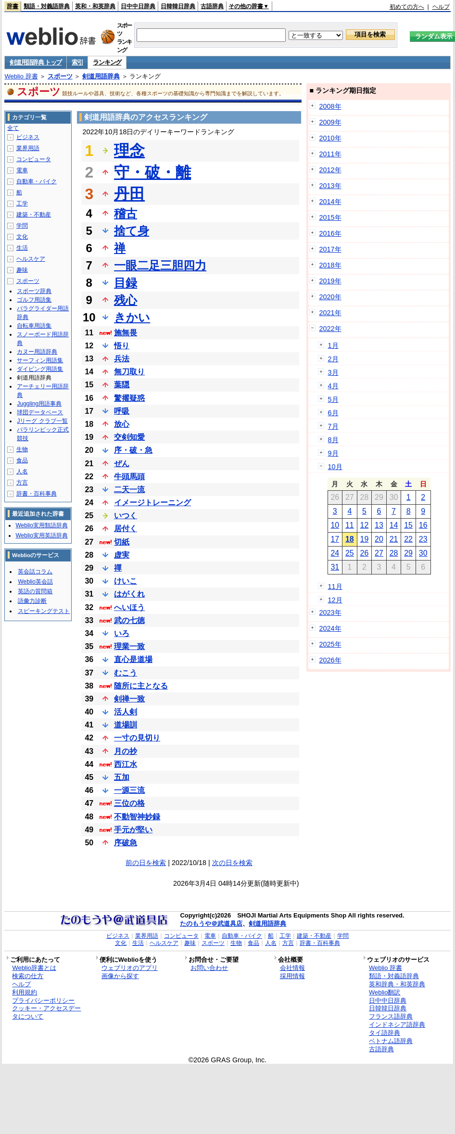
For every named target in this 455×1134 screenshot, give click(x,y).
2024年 (330, 628)
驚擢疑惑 (129, 398)
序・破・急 (133, 450)
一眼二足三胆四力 (160, 265)
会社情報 (292, 967)
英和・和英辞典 (95, 6)
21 (394, 539)
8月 (333, 440)
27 (379, 553)
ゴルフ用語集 (34, 299)
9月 (333, 453)
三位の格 (129, 803)
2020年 (330, 297)
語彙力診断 (32, 601)
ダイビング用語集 (40, 369)
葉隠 (121, 385)
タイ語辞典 (384, 1032)
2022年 (330, 328)
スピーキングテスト (44, 611)
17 (334, 539)
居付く (125, 528)
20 (379, 539)
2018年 (330, 265)
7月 (333, 426)
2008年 (330, 106)
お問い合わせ (209, 967)
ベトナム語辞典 (391, 1041)
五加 (121, 777)
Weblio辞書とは (34, 967)
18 (349, 539)
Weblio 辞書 (21, 76)
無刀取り (129, 372)
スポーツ (60, 76)
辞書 (12, 6)
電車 (22, 170)
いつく (125, 515)
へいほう (129, 607)
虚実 (121, 555)
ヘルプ (441, 6)
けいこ (125, 581)
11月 (335, 586)
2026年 (330, 660)
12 (364, 525)
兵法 (121, 359)
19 (364, 539)
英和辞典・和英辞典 (397, 984)
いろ (121, 633)
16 (423, 525)
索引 (77, 62)
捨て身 (131, 230)
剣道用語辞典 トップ (36, 62)
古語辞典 (212, 6)
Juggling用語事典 (39, 403)
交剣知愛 (129, 437)
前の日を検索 (146, 862)
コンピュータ (33, 159)
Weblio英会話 (35, 581)
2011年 (330, 154)
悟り (121, 346)
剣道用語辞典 (101, 76)
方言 (22, 482)
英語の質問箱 (35, 591)
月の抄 (125, 751)
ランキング (107, 62)
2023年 (330, 612)
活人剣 (125, 712)
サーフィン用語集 (40, 360)
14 (394, 525)
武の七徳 (129, 620)
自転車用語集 (34, 325)
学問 (22, 225)
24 (334, 553)
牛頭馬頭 (129, 476)
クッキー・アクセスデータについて (46, 1012)
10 (334, 525)
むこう (125, 673)
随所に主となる (141, 686)
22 (408, 539)
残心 (125, 299)
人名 (22, 471)
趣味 (22, 270)
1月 (333, 345)
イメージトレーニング (152, 502)
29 (408, 553)
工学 (22, 203)
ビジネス (27, 137)
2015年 (330, 217)
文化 (22, 236)
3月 (333, 372)
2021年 (330, 313)
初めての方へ (407, 6)
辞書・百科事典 (36, 493)
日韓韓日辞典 (178, 6)
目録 (125, 282)
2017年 (330, 249)
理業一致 (129, 646)
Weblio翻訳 (384, 992)
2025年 (330, 644)
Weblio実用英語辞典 (41, 535)
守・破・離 (152, 172)
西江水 (125, 764)
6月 (333, 413)
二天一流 (129, 489)
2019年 (330, 281)
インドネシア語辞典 (397, 1024)
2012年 (330, 170)
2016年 (330, 233)
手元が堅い (133, 830)
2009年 (330, 122)
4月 (333, 386)
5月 (333, 399)
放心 (121, 424)
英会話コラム (35, 571)
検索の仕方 (27, 976)
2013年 (330, 186)
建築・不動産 (33, 214)
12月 (335, 600)
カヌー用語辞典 (37, 351)
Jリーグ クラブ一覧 (42, 421)
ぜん (121, 463)
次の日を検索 (232, 862)
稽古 (125, 213)
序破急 (125, 843)
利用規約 (24, 992)
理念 (129, 150)
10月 (335, 467)
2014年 (330, 201)
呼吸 (121, 411)
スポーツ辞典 (34, 291)
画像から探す (120, 976)
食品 (22, 460)
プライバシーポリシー (43, 1000)
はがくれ (129, 594)
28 (394, 553)
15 (408, 525)
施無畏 (125, 333)
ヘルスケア (30, 258)
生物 (22, 449)
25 (349, 553)
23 (423, 539)
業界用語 (27, 148)
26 (364, 553)
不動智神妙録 (137, 817)
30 (423, 553)
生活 (22, 247)
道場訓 (125, 725)
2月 (333, 359)
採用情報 (292, 976)
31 (334, 567)
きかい (132, 317)
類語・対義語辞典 (47, 6)
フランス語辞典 (391, 1016)
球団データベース (40, 412)
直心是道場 (133, 659)
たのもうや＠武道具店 (211, 923)
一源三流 (129, 790)
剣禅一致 (129, 699)
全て (13, 128)
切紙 (121, 542)
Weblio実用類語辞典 (41, 525)
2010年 (330, 138)
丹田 (129, 194)
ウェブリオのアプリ (129, 967)
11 (349, 525)
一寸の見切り (137, 738)
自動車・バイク (36, 181)
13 (379, 525)
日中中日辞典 (138, 6)
